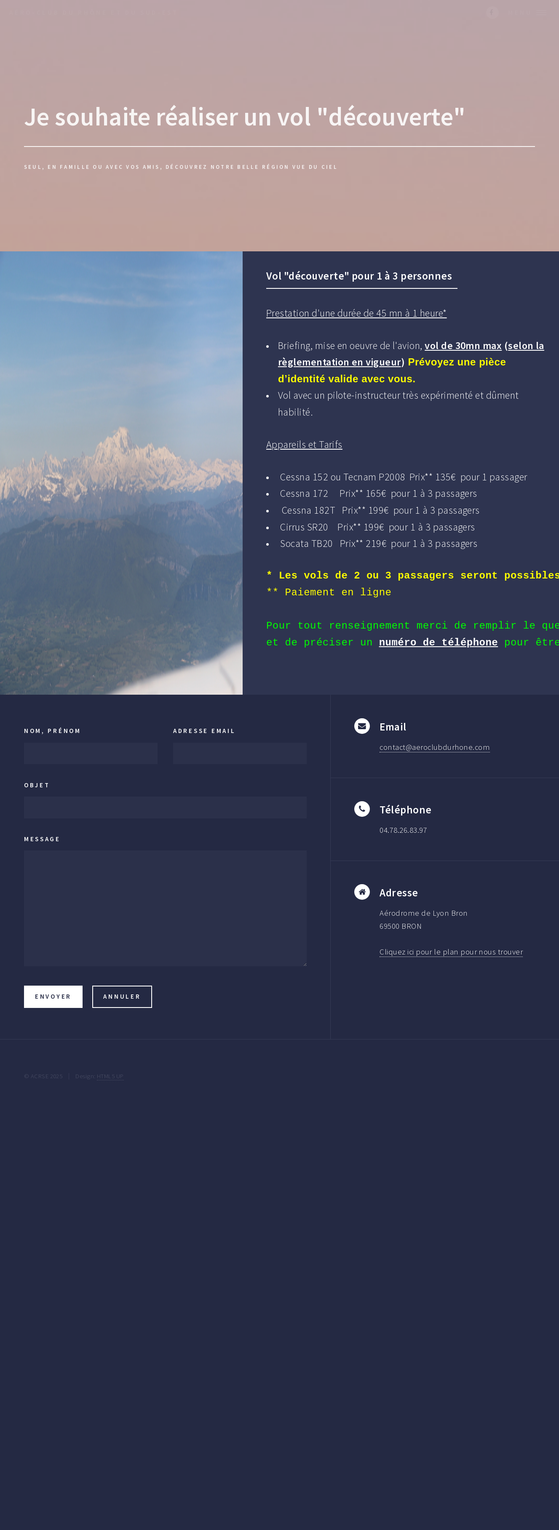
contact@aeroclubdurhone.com (435, 747)
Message (42, 839)
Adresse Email (204, 731)
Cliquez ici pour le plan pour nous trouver (451, 952)
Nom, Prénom (52, 731)
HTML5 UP (110, 1076)
